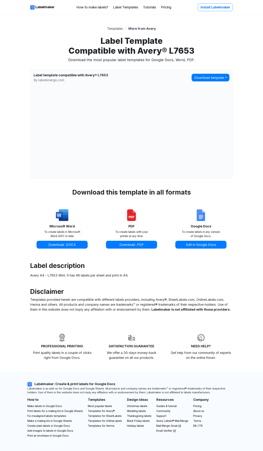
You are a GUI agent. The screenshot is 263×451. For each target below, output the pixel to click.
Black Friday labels (138, 420)
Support (161, 415)
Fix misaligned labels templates (46, 415)
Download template (209, 78)
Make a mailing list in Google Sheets (49, 420)
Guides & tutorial (166, 406)
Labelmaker (42, 7)
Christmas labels (137, 406)
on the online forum (200, 358)
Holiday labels (135, 425)
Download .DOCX (62, 245)
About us (198, 410)
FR (201, 425)
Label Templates (125, 7)
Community (163, 410)
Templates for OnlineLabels (105, 420)
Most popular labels (100, 406)
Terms (197, 420)
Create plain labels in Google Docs (48, 425)
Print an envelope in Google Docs (48, 435)
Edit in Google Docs (201, 245)
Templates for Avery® (101, 410)
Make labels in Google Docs (44, 406)
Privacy (197, 415)
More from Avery (142, 28)
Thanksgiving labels (139, 415)
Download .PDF (131, 245)
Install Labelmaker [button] (215, 7)
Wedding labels (136, 410)
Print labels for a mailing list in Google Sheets (55, 410)
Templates (115, 28)
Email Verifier (166, 430)
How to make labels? (92, 7)
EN (195, 425)
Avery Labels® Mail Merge (172, 420)
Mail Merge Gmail (168, 425)
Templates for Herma (101, 425)
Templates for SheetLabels (105, 415)
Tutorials (149, 7)
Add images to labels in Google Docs (50, 430)
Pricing (166, 7)
